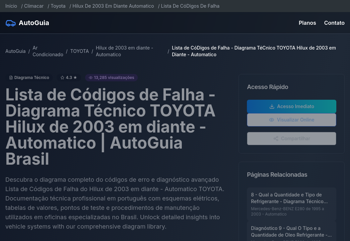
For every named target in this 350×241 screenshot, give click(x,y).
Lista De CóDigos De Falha (190, 6)
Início (11, 6)
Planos (307, 22)
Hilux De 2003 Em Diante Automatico (113, 6)
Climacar (33, 6)
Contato (334, 22)
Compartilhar (291, 140)
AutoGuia (15, 51)
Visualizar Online (291, 121)
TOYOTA (79, 51)
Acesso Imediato (291, 107)
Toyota (58, 6)
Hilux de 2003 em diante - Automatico (124, 51)
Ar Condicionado (48, 51)
